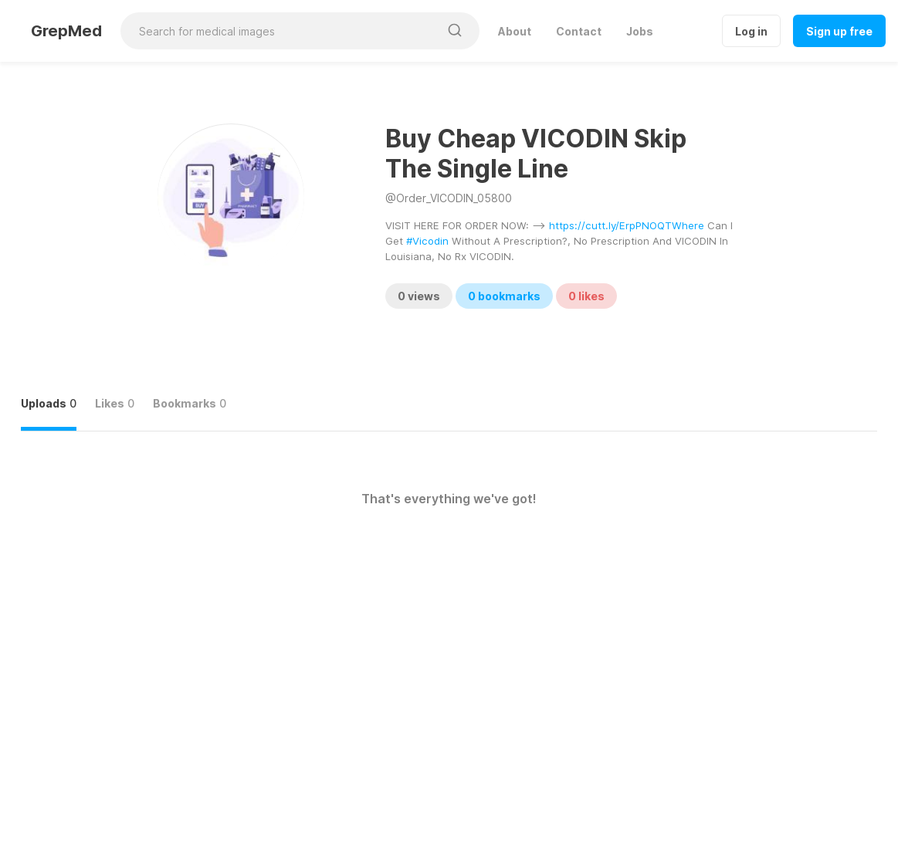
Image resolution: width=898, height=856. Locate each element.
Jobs (639, 31)
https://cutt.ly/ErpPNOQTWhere (626, 225)
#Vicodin (427, 241)
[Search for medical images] (279, 30)
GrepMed (66, 31)
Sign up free (839, 31)
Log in (751, 31)
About (514, 31)
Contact (578, 31)
